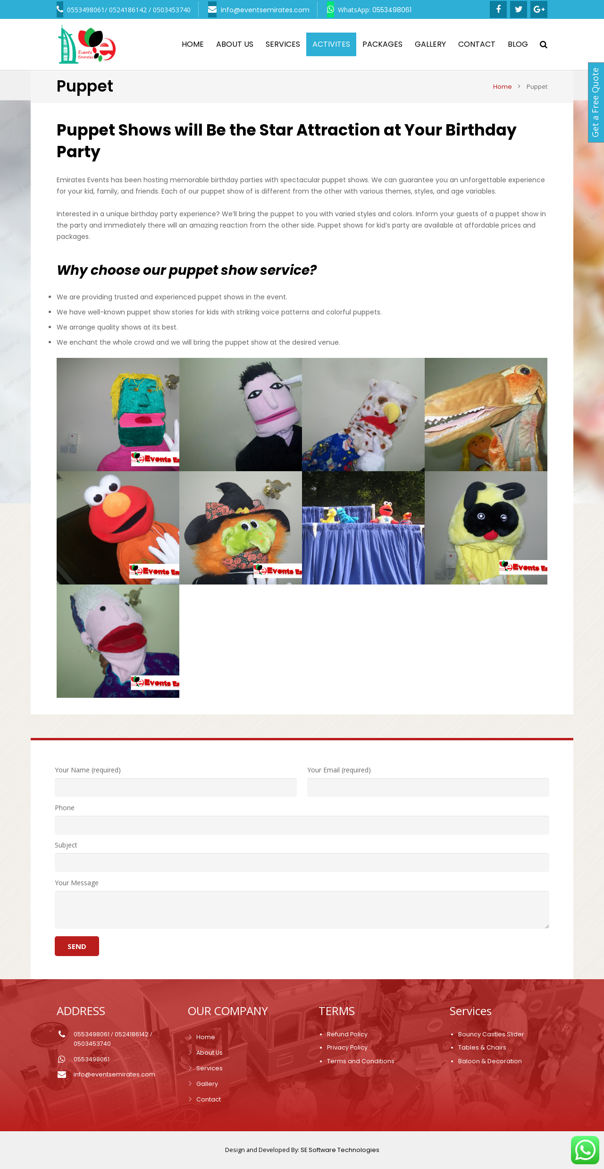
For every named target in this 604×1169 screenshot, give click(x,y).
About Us (209, 1053)
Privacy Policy (347, 1047)
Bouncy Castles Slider (491, 1034)
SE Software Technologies (340, 1150)
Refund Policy (347, 1034)
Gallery (207, 1084)
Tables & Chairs (482, 1047)
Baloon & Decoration (490, 1061)
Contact (208, 1099)
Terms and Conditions (360, 1061)
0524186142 (132, 1034)
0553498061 (91, 1034)
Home (205, 1037)
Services (209, 1068)
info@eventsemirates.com (114, 1074)
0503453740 (92, 1044)
